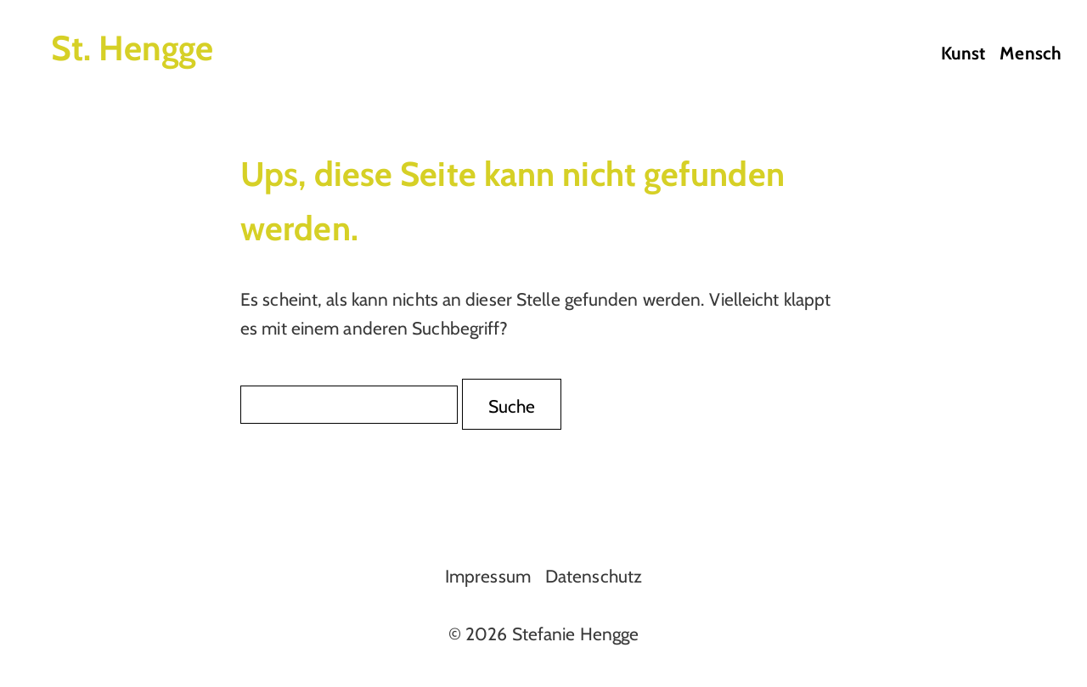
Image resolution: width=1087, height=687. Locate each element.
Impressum (488, 576)
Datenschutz (593, 576)
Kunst (963, 53)
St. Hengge (132, 48)
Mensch (1031, 53)
